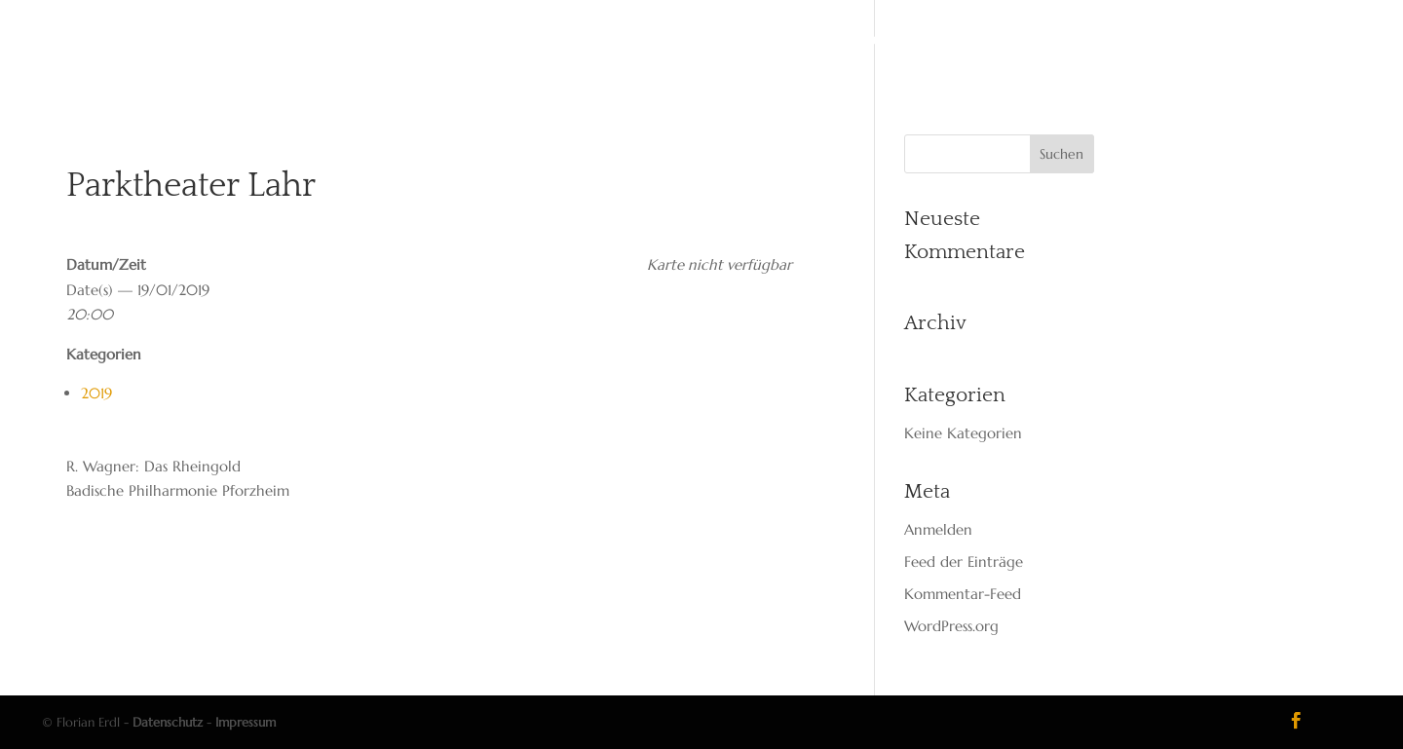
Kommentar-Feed (962, 593)
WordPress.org (951, 626)
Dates (623, 41)
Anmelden (938, 529)
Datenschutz (168, 722)
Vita (561, 41)
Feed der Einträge (963, 561)
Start (500, 41)
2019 (96, 393)
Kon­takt (885, 41)
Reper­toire (715, 41)
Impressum (245, 722)
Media (805, 41)
